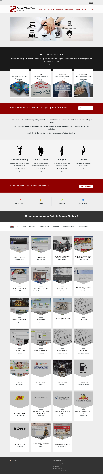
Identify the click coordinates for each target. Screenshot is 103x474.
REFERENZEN (59, 9)
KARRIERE (77, 9)
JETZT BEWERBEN (86, 186)
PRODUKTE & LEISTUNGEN (46, 9)
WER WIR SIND (69, 9)
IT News (14, 460)
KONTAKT (84, 9)
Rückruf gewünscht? (85, 108)
